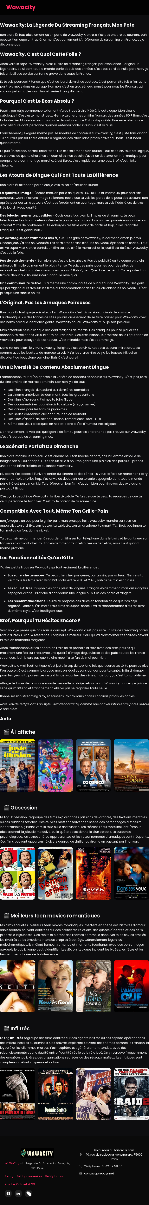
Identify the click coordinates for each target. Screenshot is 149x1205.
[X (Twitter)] (28, 1193)
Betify (9, 1176)
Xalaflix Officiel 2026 (20, 1184)
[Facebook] (8, 1193)
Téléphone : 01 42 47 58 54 (103, 1166)
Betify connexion (29, 1176)
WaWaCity (12, 1163)
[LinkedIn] (18, 1193)
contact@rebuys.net (99, 1173)
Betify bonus (54, 1176)
